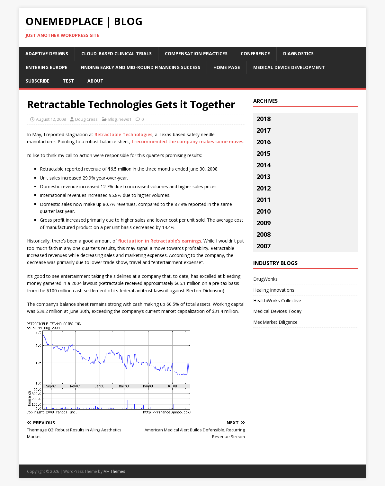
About (95, 81)
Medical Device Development (289, 67)
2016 (263, 141)
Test (68, 81)
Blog (112, 119)
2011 (263, 199)
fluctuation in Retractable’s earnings (159, 241)
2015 (263, 153)
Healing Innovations (273, 290)
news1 (125, 119)
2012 (263, 188)
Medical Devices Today (277, 311)
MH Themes (114, 471)
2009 (263, 222)
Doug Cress (86, 119)
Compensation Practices (196, 53)
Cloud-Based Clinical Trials (116, 53)
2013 (263, 176)
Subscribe (37, 81)
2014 (263, 165)
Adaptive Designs (46, 53)
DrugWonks (265, 279)
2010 (263, 211)
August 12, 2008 (51, 119)
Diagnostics (298, 53)
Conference (255, 53)
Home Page (226, 67)
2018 (263, 118)
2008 (263, 234)
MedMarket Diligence (275, 322)
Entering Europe (46, 67)
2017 (263, 130)
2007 (263, 246)
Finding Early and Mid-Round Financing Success (140, 67)
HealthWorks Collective (277, 300)
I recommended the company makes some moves (187, 141)
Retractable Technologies (123, 134)
